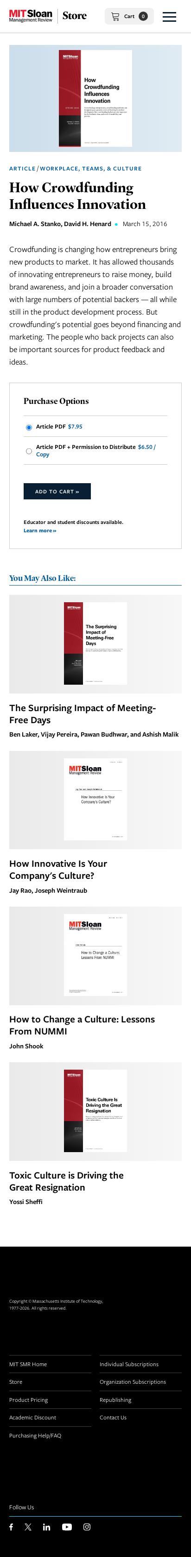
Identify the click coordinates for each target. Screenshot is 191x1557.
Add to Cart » (57, 491)
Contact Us (113, 1417)
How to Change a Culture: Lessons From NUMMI (82, 1024)
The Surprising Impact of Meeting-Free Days (82, 713)
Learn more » (40, 530)
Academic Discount (32, 1417)
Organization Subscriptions (133, 1381)
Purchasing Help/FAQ (35, 1435)
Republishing (115, 1399)
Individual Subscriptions (129, 1364)
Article (22, 168)
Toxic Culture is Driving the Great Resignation (66, 1180)
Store (15, 1381)
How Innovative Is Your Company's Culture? (58, 869)
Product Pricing (28, 1399)
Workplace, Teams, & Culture (91, 168)
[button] (169, 16)
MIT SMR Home (28, 1364)
